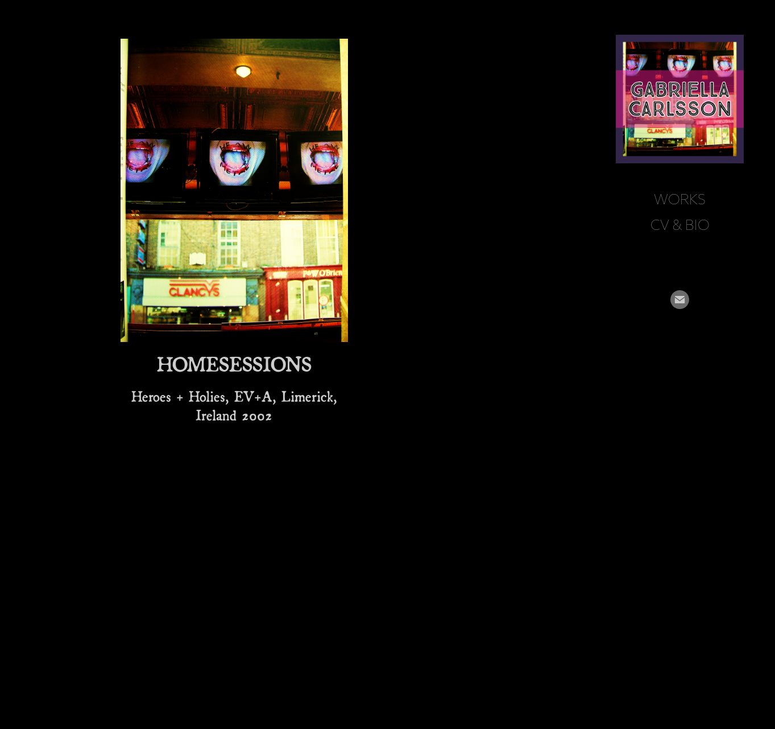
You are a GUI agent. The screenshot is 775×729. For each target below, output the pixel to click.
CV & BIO (680, 225)
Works (680, 199)
